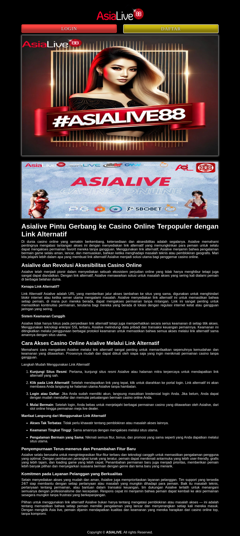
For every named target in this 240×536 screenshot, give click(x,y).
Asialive (194, 241)
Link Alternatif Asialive (38, 294)
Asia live (55, 510)
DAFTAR (171, 28)
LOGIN (69, 28)
